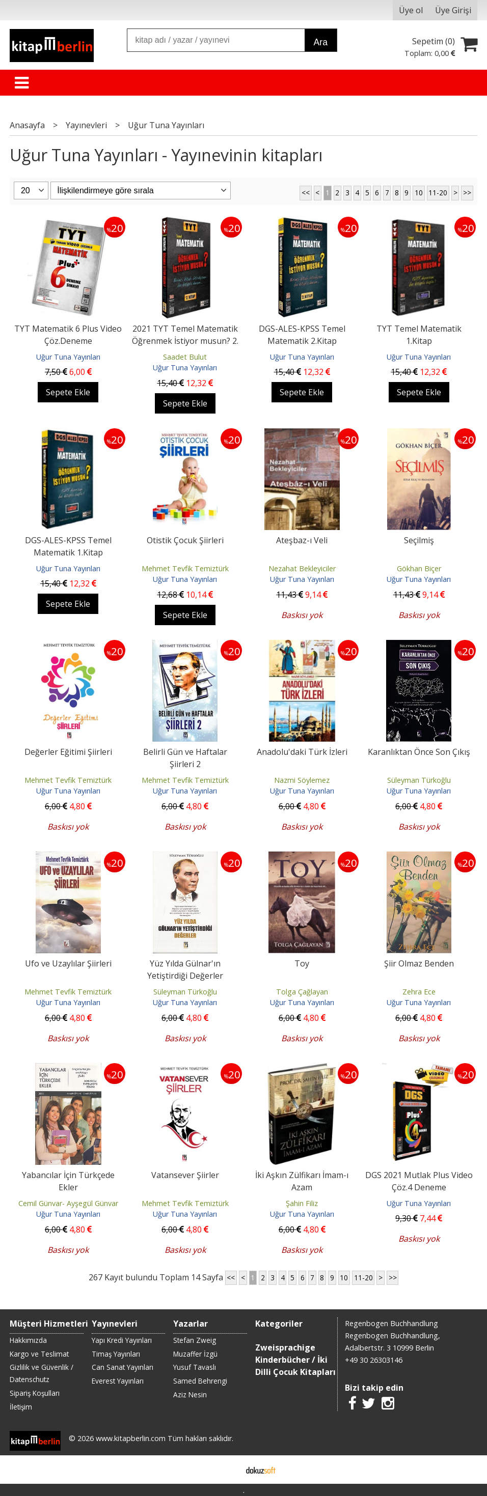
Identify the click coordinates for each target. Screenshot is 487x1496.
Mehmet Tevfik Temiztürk (185, 568)
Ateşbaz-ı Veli (302, 540)
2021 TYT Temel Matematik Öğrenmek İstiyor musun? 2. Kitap (185, 341)
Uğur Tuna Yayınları (68, 357)
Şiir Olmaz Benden (419, 963)
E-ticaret (227, 1469)
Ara (321, 42)
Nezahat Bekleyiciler (302, 568)
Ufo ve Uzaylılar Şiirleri (68, 963)
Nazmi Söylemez (302, 780)
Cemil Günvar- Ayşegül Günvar (68, 1203)
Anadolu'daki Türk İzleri (302, 751)
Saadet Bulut (185, 357)
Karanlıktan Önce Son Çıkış (419, 751)
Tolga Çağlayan (302, 991)
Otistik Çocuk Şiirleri (185, 540)
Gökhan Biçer (419, 568)
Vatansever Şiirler (185, 1175)
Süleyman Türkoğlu (419, 780)
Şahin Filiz (302, 1203)
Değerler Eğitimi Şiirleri (68, 751)
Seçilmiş (419, 540)
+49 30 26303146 (373, 1360)
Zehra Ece (419, 991)
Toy (301, 963)
